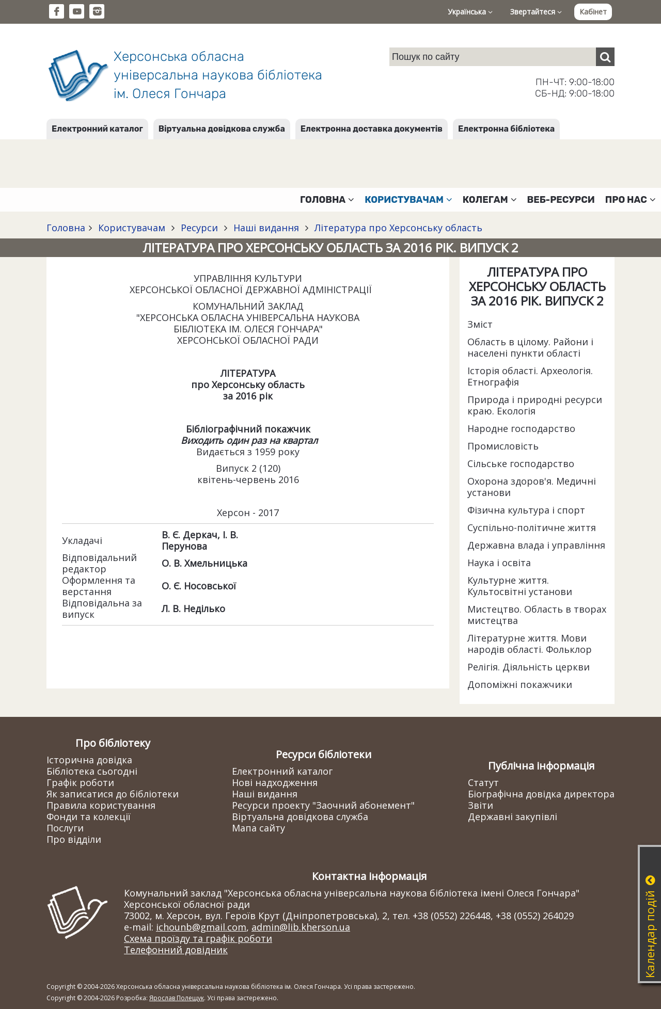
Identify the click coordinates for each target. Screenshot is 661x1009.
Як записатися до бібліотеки (112, 794)
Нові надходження (275, 782)
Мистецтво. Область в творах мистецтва (536, 614)
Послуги (65, 828)
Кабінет (593, 12)
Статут (483, 782)
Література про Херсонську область (397, 227)
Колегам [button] (490, 199)
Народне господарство (521, 428)
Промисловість (503, 446)
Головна (65, 227)
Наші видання (266, 227)
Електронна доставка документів (372, 129)
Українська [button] (470, 12)
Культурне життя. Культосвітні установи (519, 585)
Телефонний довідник (176, 949)
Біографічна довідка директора (541, 794)
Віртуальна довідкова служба (222, 129)
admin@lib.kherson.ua (300, 927)
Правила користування (100, 805)
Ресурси (199, 227)
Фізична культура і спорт (526, 510)
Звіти (480, 805)
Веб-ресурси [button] (561, 199)
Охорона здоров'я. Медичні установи (531, 486)
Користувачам (132, 227)
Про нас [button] (630, 199)
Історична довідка (89, 760)
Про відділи (73, 839)
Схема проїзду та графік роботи (198, 938)
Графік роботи (80, 782)
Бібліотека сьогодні (91, 771)
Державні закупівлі (512, 816)
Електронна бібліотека (506, 129)
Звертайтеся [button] (536, 12)
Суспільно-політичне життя (531, 527)
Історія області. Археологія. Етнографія (530, 376)
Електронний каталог (97, 129)
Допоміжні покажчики (519, 684)
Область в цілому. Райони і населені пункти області (530, 347)
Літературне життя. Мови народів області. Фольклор (529, 643)
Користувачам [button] (408, 199)
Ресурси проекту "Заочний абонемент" (323, 805)
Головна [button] (327, 199)
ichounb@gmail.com (201, 927)
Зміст (480, 324)
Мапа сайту (258, 828)
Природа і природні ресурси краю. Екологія (534, 405)
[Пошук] (605, 56)
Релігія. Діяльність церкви (528, 666)
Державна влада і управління (536, 545)
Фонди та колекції (88, 816)
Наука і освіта (499, 562)
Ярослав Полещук (176, 998)
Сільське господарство (520, 463)
